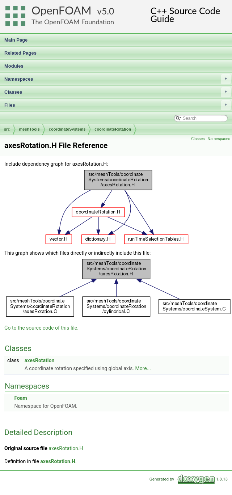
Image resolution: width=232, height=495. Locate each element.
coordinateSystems (67, 129)
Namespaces (117, 79)
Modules (14, 66)
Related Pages (20, 53)
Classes (117, 92)
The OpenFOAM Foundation (72, 22)
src (7, 129)
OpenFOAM (61, 10)
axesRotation (40, 360)
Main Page (16, 40)
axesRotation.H (65, 448)
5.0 (108, 11)
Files (117, 105)
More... (143, 368)
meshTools (29, 129)
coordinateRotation (112, 129)
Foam (20, 398)
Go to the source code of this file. (41, 328)
